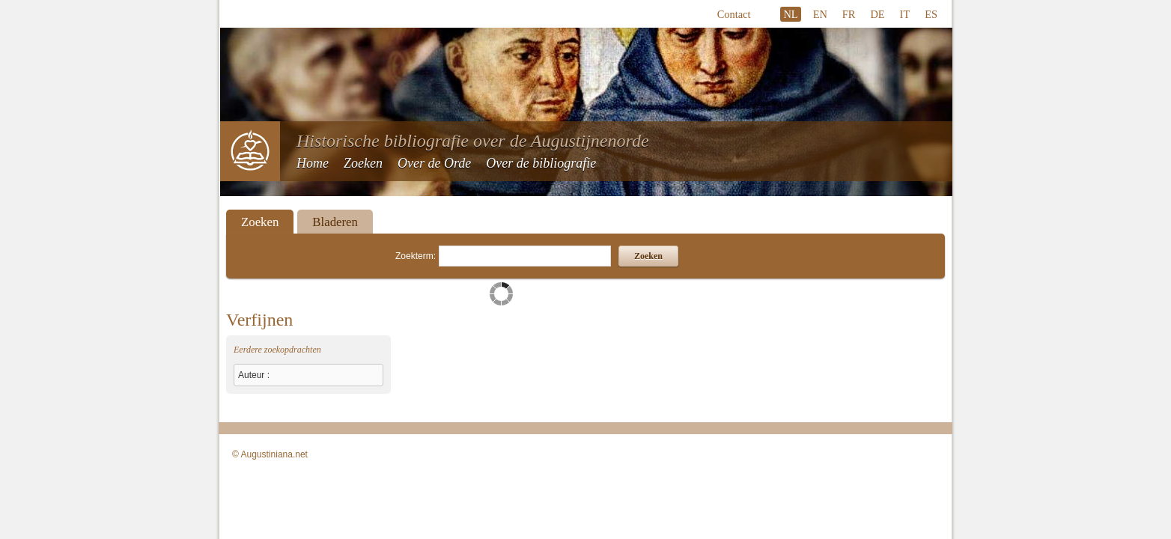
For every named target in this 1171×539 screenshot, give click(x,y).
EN (820, 14)
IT (905, 14)
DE (877, 14)
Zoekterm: (415, 256)
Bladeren (335, 222)
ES (931, 14)
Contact (734, 14)
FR (849, 14)
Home (312, 163)
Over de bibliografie (541, 163)
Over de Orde (434, 163)
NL (790, 14)
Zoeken (363, 163)
